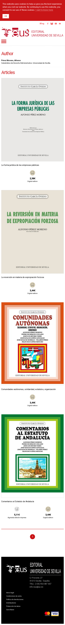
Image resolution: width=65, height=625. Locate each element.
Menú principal (3, 41)
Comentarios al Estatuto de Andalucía (17, 501)
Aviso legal (10, 593)
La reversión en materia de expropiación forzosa (22, 277)
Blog (42, 23)
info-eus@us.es (36, 587)
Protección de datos (13, 606)
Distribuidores (11, 603)
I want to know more (44, 10)
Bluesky (51, 23)
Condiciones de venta (14, 596)
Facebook (47, 23)
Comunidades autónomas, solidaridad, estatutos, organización (28, 389)
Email (59, 23)
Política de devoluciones (14, 599)
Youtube (55, 23)
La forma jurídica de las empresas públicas (20, 165)
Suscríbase (10, 610)
